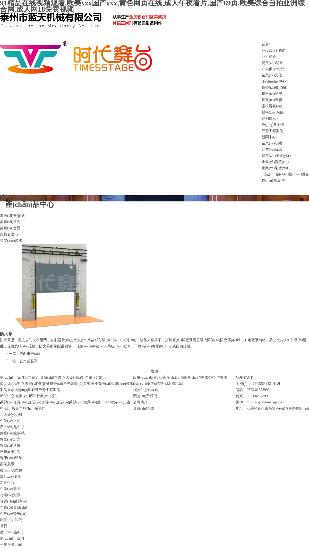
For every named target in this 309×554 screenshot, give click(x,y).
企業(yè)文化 (272, 75)
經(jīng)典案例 (273, 125)
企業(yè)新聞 (272, 143)
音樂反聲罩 (29, 361)
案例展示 (7, 464)
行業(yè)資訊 (272, 149)
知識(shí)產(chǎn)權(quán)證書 (285, 174)
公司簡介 (269, 57)
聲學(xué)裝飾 (273, 112)
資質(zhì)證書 (272, 63)
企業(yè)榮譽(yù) (275, 168)
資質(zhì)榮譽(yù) (13, 501)
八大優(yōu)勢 (273, 69)
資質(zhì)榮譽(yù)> (276, 156)
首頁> (266, 44)
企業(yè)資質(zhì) (275, 162)
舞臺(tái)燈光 (272, 94)
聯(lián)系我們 (34, 408)
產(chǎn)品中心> (275, 81)
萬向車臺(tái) (30, 354)
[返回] (154, 371)
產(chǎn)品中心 (12, 427)
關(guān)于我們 (145, 396)
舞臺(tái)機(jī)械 (274, 87)
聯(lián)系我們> (274, 180)
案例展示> (270, 118)
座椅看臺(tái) (272, 106)
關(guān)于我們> (274, 50)
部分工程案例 (272, 131)
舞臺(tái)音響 (272, 100)
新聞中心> (270, 137)
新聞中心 (7, 483)
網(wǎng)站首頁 (145, 390)
